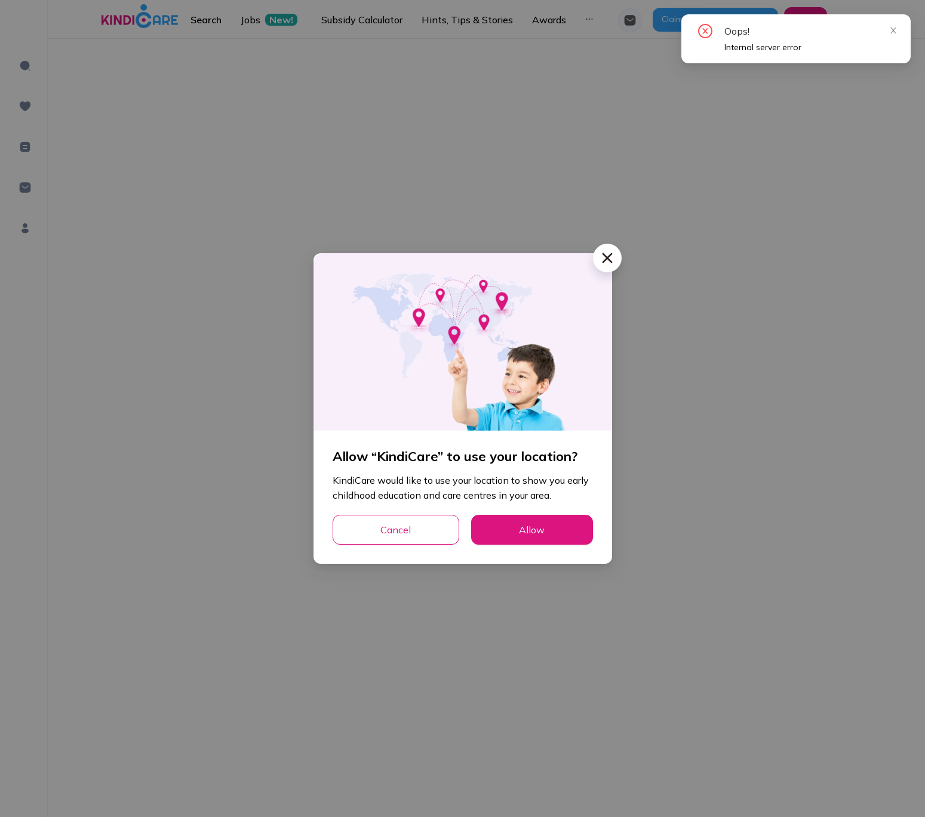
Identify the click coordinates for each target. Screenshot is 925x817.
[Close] (607, 258)
